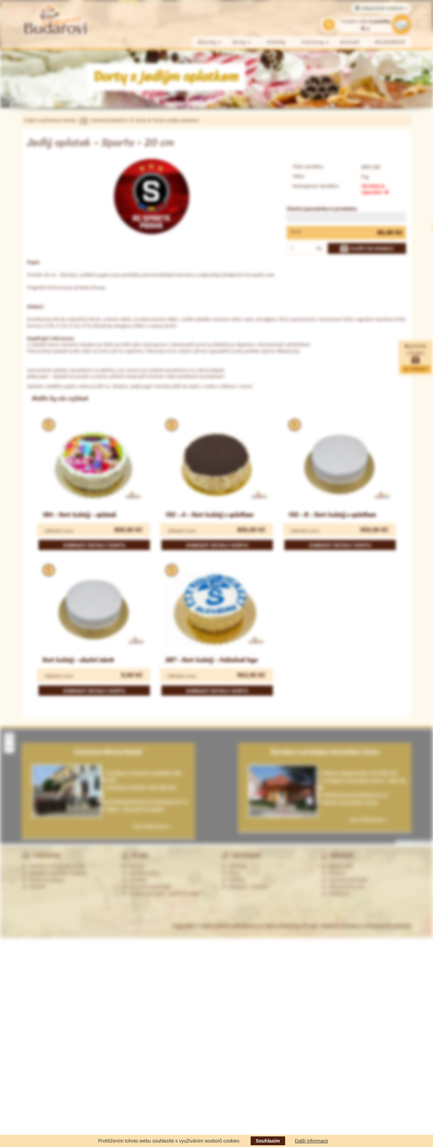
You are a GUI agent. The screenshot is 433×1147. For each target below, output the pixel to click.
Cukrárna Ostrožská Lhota (53, 866)
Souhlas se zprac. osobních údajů (161, 893)
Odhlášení (336, 893)
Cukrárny (316, 42)
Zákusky (209, 42)
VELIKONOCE (390, 42)
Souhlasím (268, 1141)
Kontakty (134, 880)
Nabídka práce (141, 873)
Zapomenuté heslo (345, 880)
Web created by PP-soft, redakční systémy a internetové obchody (338, 926)
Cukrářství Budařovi (109, 120)
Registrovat (337, 866)
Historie (133, 866)
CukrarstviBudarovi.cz (237, 926)
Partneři (33, 886)
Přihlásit (334, 873)
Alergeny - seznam (245, 886)
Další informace (311, 1141)
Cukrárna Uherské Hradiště (54, 873)
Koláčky (276, 42)
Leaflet (402, 841)
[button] (9, 738)
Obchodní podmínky (146, 886)
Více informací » (368, 819)
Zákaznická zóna (343, 886)
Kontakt (350, 42)
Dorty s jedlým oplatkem (176, 120)
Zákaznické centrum (381, 8)
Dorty (242, 42)
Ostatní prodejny (43, 880)
